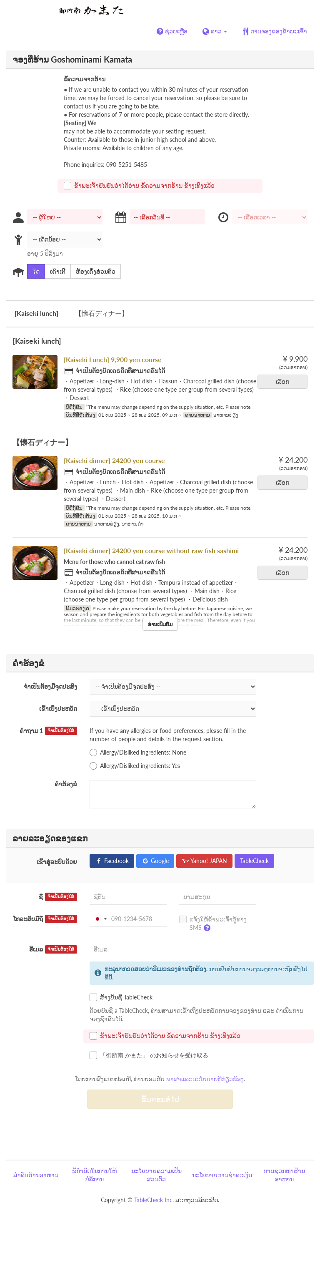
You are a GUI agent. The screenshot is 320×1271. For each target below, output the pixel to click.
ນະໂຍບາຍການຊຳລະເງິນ (222, 1174)
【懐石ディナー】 (101, 313)
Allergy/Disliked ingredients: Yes (135, 766)
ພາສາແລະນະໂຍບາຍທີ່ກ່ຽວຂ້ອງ (205, 1078)
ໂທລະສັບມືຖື (45, 919)
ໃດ (33, 271)
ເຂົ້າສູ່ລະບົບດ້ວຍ (57, 861)
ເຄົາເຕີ (55, 271)
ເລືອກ (285, 381)
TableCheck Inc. (154, 1199)
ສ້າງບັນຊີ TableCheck (121, 997)
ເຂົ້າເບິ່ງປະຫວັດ (58, 708)
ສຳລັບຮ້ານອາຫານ (35, 1174)
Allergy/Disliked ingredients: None (138, 752)
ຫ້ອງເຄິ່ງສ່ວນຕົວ (92, 271)
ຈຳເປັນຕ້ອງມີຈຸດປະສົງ (50, 686)
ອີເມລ (53, 949)
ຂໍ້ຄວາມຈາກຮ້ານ (84, 79)
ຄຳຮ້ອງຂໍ (66, 784)
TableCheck (254, 860)
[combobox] (99, 918)
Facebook (112, 860)
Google (155, 860)
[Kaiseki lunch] (36, 313)
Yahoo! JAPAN (204, 860)
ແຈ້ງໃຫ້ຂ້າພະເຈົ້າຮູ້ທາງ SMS (213, 925)
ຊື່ (58, 897)
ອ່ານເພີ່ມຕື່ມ (160, 624)
